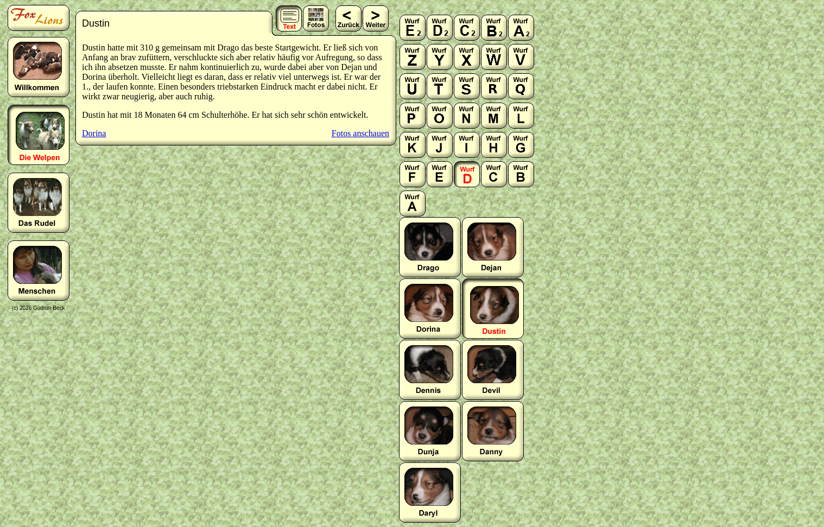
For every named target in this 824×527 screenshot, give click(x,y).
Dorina (94, 133)
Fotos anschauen (360, 133)
